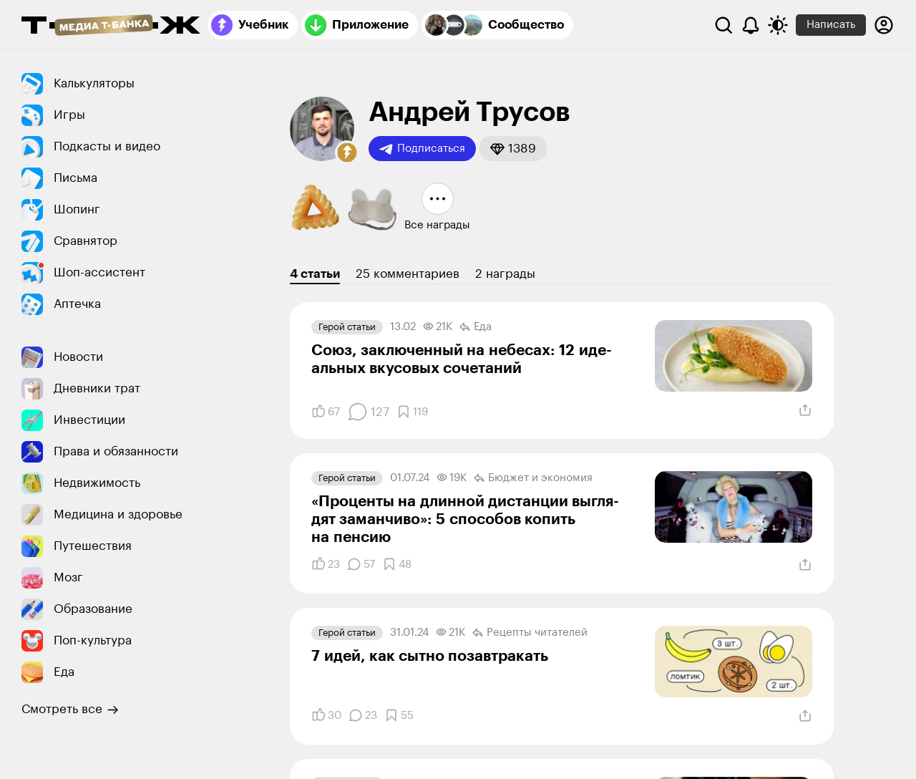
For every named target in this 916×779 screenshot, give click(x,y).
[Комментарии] (368, 411)
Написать (831, 24)
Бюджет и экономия (533, 478)
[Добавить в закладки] (412, 411)
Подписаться (422, 149)
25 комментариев (407, 274)
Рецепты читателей (530, 633)
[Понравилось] (326, 411)
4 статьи (315, 274)
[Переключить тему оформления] (778, 25)
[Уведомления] (750, 25)
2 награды (505, 274)
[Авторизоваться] (884, 25)
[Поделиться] (805, 410)
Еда (475, 327)
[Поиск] (723, 25)
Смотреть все (70, 709)
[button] (347, 152)
